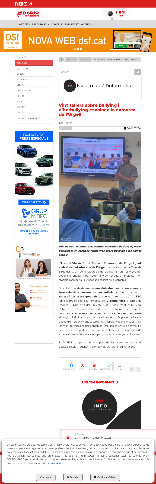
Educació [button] (21, 57)
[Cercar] (137, 72)
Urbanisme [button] (22, 112)
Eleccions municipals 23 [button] (29, 118)
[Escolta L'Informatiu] (100, 85)
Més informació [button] (51, 463)
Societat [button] (21, 107)
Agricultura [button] (22, 68)
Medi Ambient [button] (24, 90)
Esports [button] (20, 85)
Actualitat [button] (22, 62)
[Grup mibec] (34, 184)
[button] (17, 5)
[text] (97, 72)
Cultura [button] (21, 73)
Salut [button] (19, 101)
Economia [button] (22, 79)
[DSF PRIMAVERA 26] (78, 40)
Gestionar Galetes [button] (105, 477)
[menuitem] (24, 24)
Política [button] (20, 96)
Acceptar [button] (46, 477)
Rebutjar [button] (73, 477)
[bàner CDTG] (34, 278)
